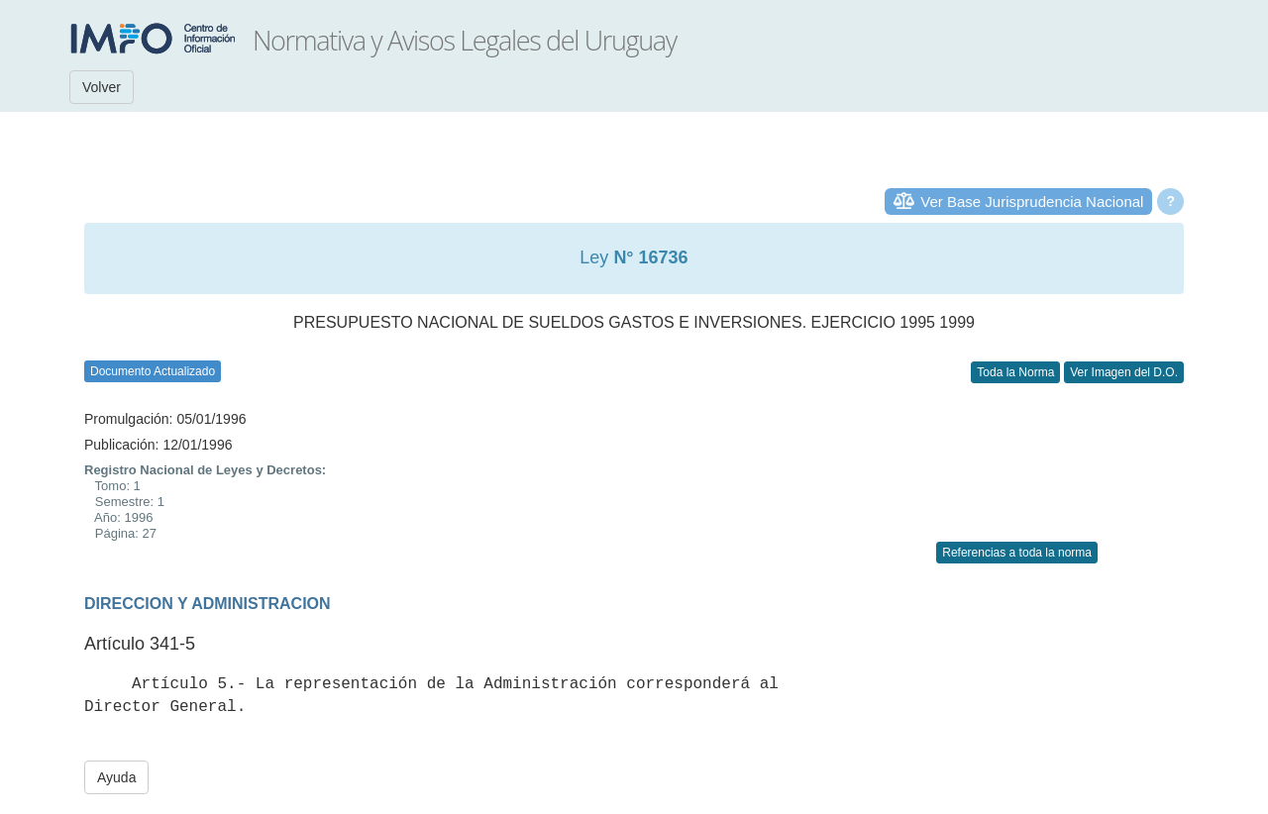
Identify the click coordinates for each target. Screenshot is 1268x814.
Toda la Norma (1015, 372)
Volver (101, 87)
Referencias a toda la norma (1017, 553)
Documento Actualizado (152, 371)
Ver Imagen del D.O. (1124, 372)
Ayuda (116, 777)
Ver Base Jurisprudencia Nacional (1031, 201)
